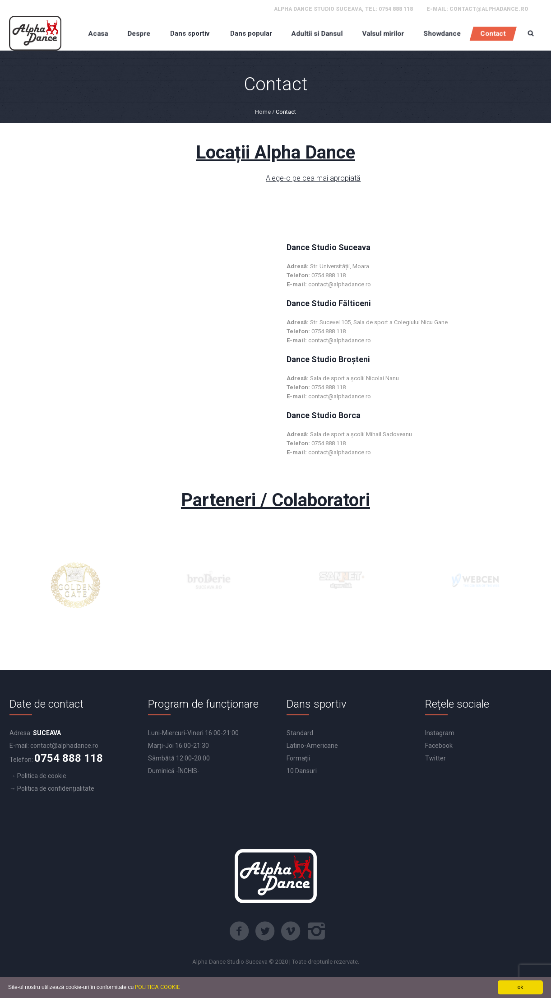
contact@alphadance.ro (488, 9)
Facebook (439, 745)
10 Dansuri (302, 770)
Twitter (435, 758)
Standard (300, 733)
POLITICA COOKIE (157, 987)
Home (263, 111)
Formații (298, 758)
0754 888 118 (396, 9)
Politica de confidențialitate (55, 788)
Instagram (439, 733)
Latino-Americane (312, 745)
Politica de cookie (41, 775)
